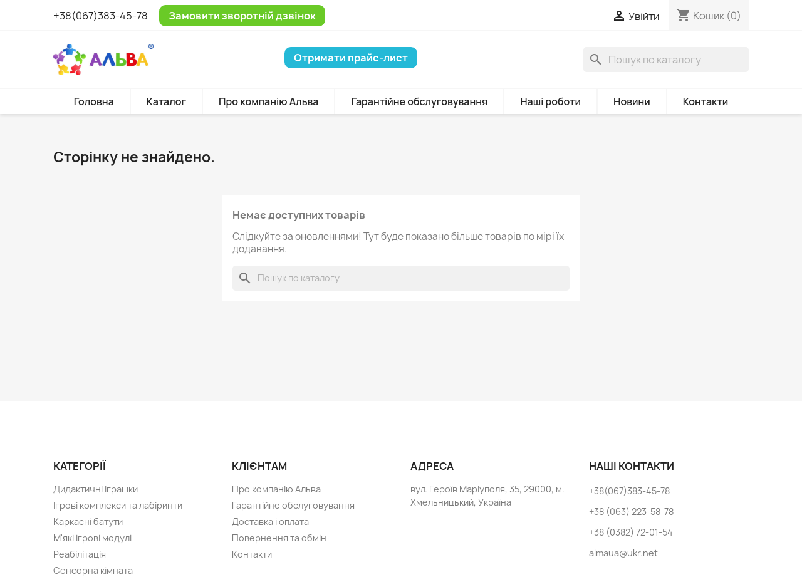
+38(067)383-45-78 (100, 16)
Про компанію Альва (268, 101)
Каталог (166, 101)
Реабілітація (79, 554)
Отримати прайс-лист (351, 58)
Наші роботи (550, 101)
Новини (631, 101)
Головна (94, 101)
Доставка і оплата (270, 521)
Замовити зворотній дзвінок (242, 16)
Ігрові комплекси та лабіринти (117, 505)
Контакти (706, 101)
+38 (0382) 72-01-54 (631, 532)
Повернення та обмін (279, 538)
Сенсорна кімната (93, 570)
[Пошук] (666, 59)
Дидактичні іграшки (95, 489)
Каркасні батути (88, 521)
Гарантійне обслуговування (419, 101)
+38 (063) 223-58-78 (631, 511)
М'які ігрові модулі (92, 538)
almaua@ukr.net (623, 553)
